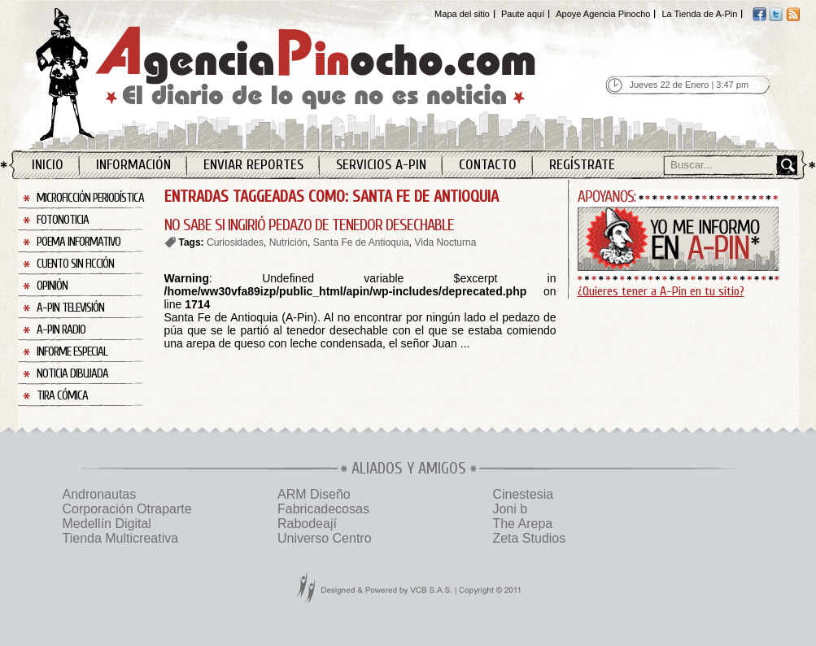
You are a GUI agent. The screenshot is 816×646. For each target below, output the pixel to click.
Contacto (488, 164)
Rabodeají (307, 523)
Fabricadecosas (323, 509)
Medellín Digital (107, 523)
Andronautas (100, 494)
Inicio (47, 164)
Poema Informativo (78, 242)
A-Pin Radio (61, 330)
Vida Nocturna (445, 242)
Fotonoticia (63, 220)
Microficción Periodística (90, 198)
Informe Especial (72, 352)
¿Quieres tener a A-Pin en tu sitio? (661, 291)
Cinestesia (522, 494)
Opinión (52, 286)
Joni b (509, 509)
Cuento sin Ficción (75, 264)
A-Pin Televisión (70, 308)
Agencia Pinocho (320, 74)
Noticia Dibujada (72, 374)
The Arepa (522, 523)
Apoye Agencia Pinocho (603, 14)
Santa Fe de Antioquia (361, 242)
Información (133, 164)
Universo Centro (324, 538)
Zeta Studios (528, 538)
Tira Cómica (62, 396)
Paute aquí (522, 14)
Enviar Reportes (253, 164)
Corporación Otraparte (127, 509)
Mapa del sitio (462, 14)
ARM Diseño (314, 494)
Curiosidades (235, 242)
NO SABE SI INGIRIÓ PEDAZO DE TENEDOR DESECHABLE (309, 225)
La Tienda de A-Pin (699, 14)
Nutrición (288, 242)
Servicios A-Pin (381, 164)
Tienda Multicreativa (121, 538)
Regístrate (582, 164)
